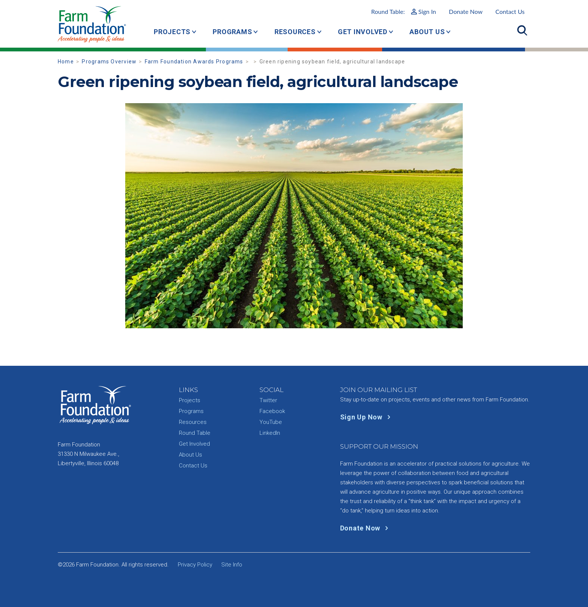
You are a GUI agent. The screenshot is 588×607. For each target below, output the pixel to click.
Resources (295, 32)
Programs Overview (109, 62)
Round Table (194, 433)
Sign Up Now (367, 417)
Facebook (272, 411)
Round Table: (403, 11)
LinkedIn (270, 433)
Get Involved (362, 32)
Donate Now (466, 11)
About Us (427, 32)
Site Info (231, 564)
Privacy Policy (195, 564)
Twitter (268, 400)
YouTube (271, 422)
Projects (172, 32)
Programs (232, 32)
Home (66, 62)
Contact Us (510, 11)
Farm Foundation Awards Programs (194, 62)
